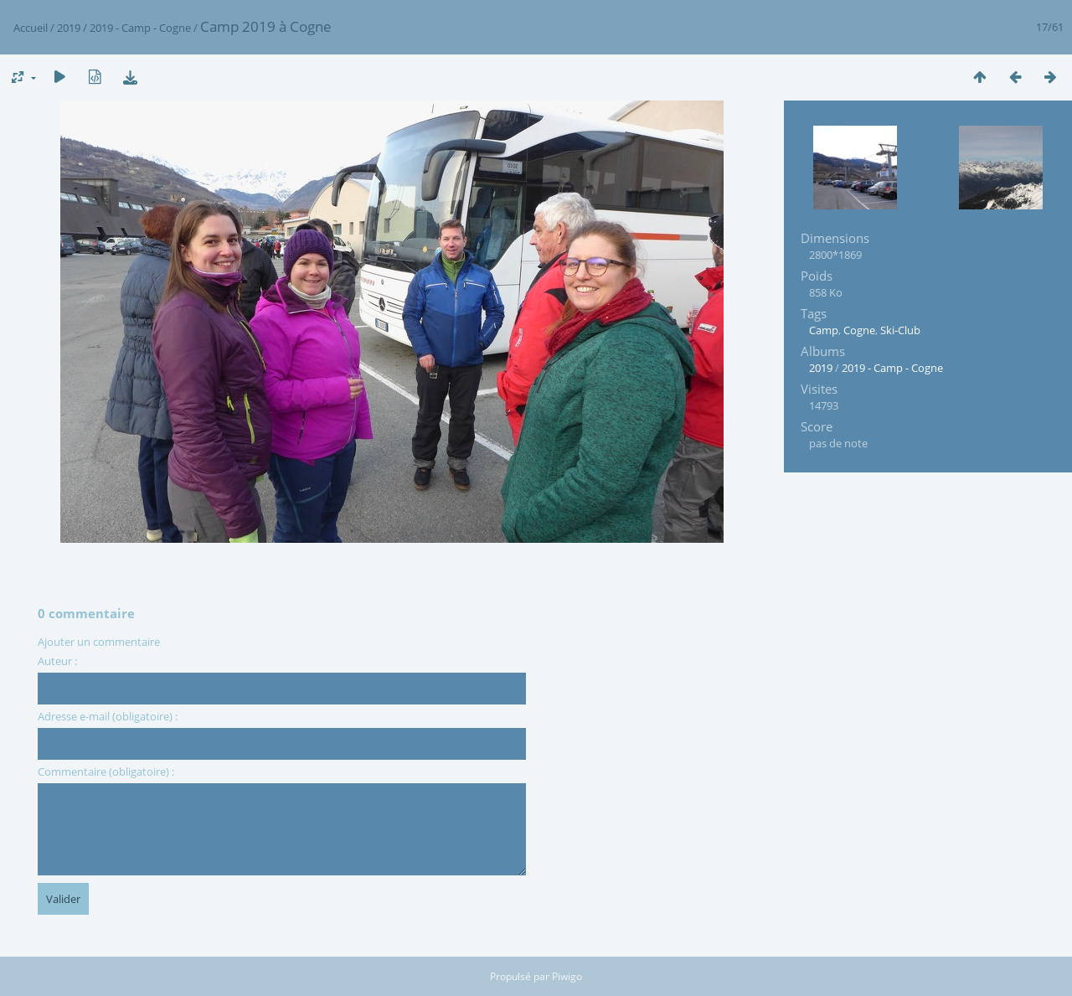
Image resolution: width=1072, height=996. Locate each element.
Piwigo (567, 976)
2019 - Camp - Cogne (140, 27)
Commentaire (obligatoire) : (106, 771)
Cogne (859, 330)
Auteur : (57, 660)
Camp (823, 330)
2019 (68, 27)
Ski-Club (900, 330)
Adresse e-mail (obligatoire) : (108, 716)
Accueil (30, 27)
